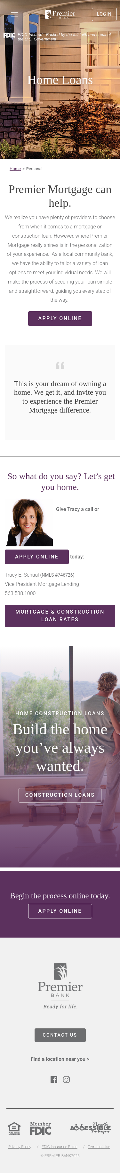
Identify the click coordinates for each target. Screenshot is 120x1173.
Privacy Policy (19, 1147)
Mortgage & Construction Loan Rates (60, 615)
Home (15, 168)
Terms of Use (99, 1147)
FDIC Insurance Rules (59, 1147)
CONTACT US (60, 1035)
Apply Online (60, 318)
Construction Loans (60, 795)
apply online (37, 557)
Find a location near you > (60, 1059)
